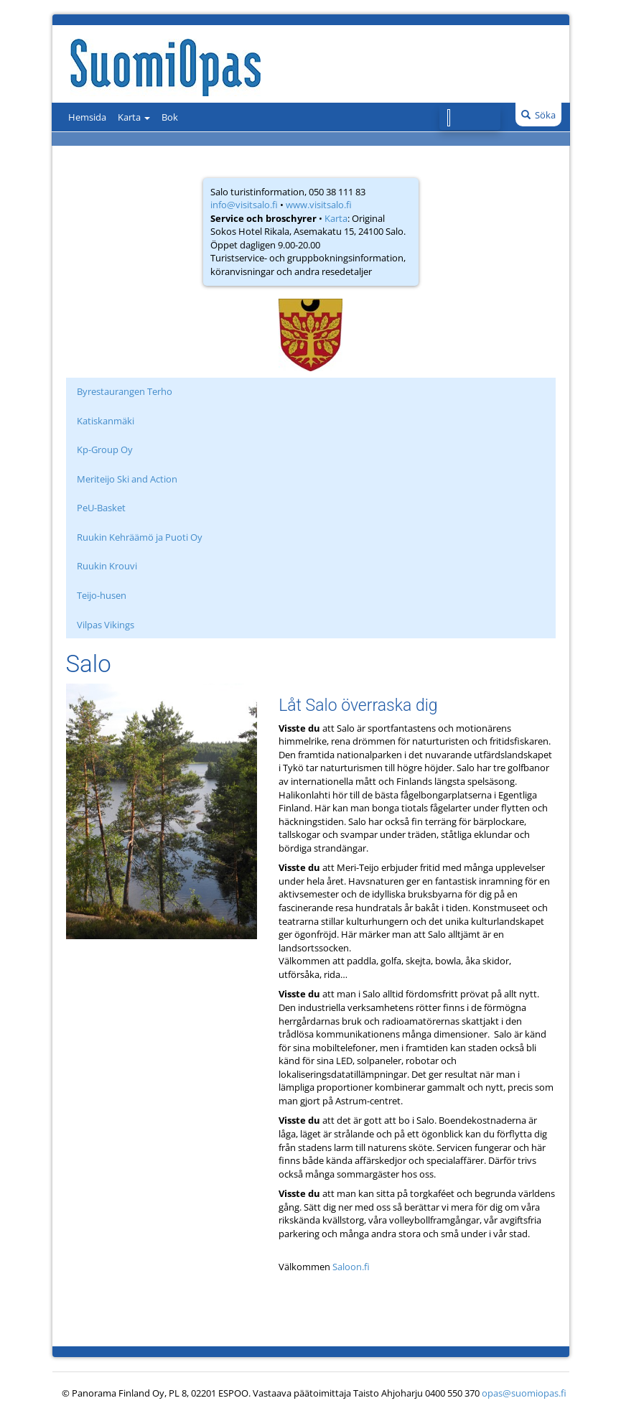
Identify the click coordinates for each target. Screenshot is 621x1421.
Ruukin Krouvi (107, 565)
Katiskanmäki (105, 420)
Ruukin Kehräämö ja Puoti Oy (139, 537)
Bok (170, 117)
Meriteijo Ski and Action (127, 478)
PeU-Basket (101, 507)
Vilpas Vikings (105, 624)
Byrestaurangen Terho (124, 391)
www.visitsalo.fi (319, 204)
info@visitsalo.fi (244, 204)
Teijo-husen (101, 595)
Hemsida (87, 117)
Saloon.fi (351, 1266)
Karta (134, 117)
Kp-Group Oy (105, 449)
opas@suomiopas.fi (524, 1393)
